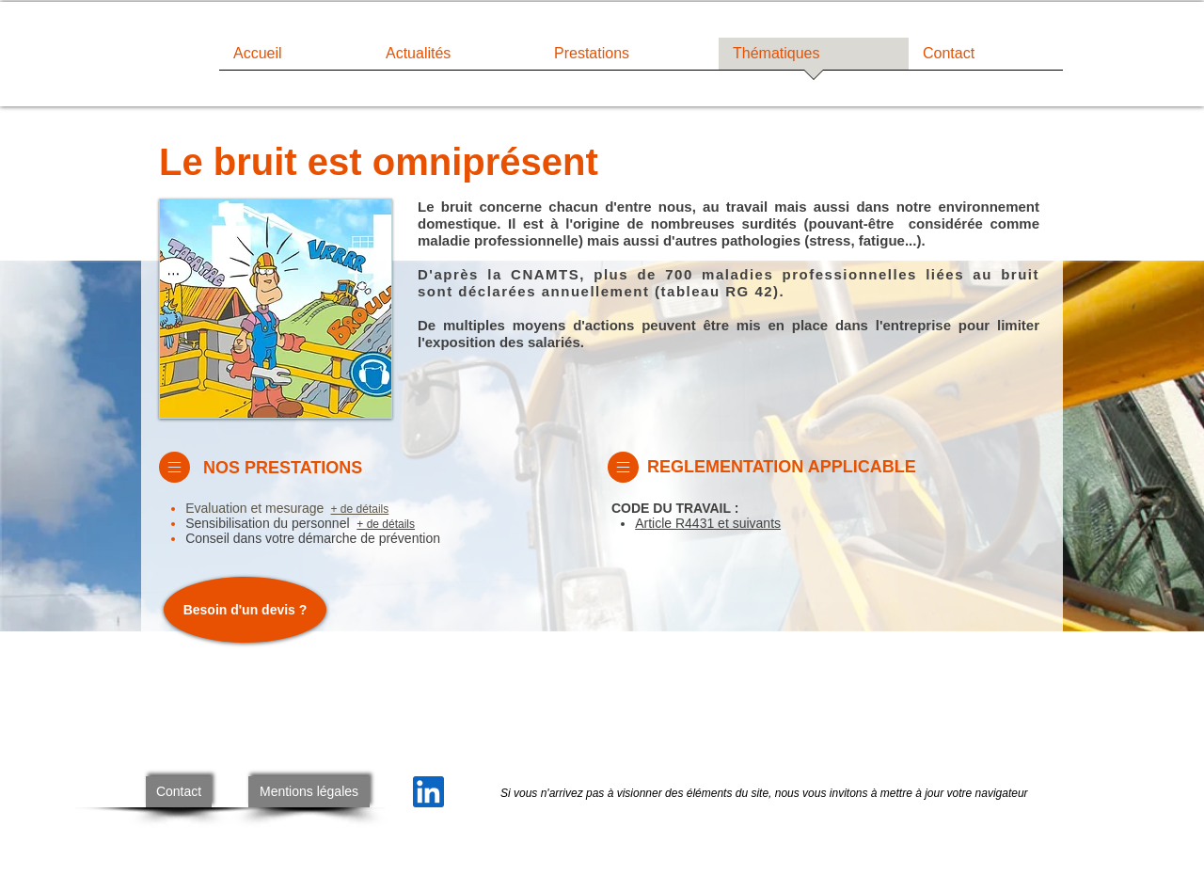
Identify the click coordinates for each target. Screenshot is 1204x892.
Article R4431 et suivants (708, 523)
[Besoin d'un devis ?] (245, 610)
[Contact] (179, 791)
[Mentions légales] (309, 791)
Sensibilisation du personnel (269, 523)
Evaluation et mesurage (256, 508)
